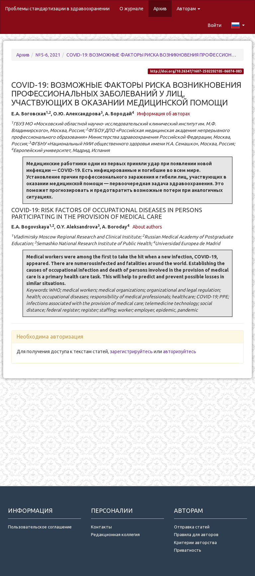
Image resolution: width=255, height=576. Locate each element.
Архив (160, 8)
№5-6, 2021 (48, 55)
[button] (238, 25)
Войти (214, 25)
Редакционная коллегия (115, 534)
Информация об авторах (163, 113)
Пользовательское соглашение (40, 526)
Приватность (188, 550)
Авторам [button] (188, 8)
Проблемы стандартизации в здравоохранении (57, 8)
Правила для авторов (196, 534)
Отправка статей (192, 526)
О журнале (134, 8)
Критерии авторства (195, 542)
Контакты (101, 526)
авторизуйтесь (179, 351)
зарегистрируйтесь (131, 351)
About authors (147, 226)
